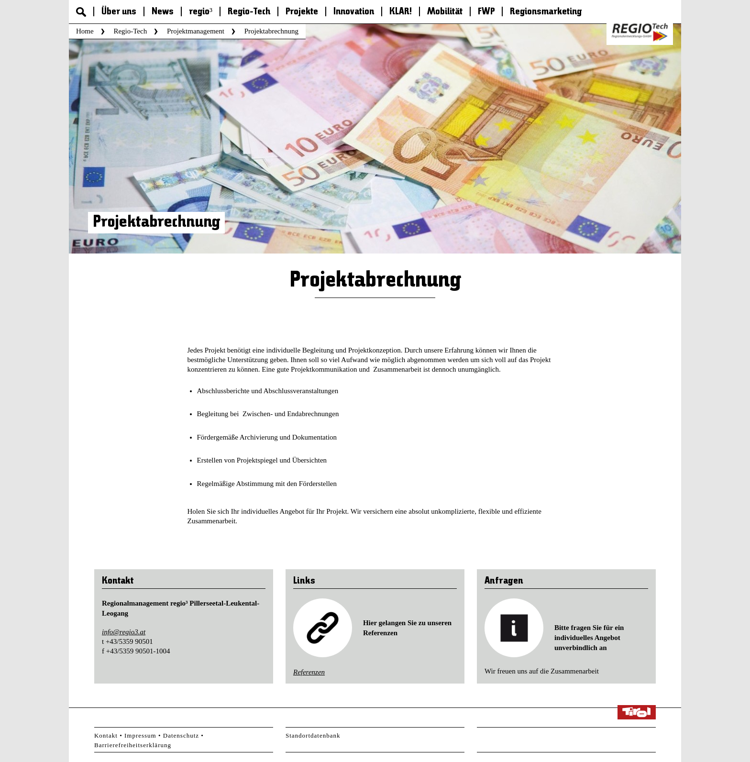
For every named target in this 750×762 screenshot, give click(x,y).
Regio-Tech (249, 12)
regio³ (200, 12)
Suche (81, 12)
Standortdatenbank (313, 735)
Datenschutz (181, 735)
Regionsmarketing (546, 12)
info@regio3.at (123, 632)
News (163, 12)
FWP (486, 12)
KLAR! (400, 12)
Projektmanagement (195, 31)
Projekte (302, 12)
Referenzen (309, 672)
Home (85, 31)
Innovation (353, 12)
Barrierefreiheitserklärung (132, 745)
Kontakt (106, 735)
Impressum (140, 735)
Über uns (118, 12)
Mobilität (445, 12)
